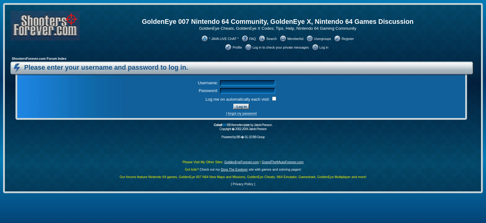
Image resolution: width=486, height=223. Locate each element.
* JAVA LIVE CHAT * (224, 39)
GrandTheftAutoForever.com (282, 162)
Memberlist (295, 39)
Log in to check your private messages (281, 47)
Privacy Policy (243, 184)
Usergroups (322, 39)
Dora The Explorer (234, 169)
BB (238, 137)
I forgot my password (241, 113)
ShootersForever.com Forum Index (39, 58)
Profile (237, 47)
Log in (324, 47)
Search (271, 39)
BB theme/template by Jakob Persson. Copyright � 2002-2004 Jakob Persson (243, 127)
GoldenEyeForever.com (241, 162)
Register (348, 39)
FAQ (252, 39)
